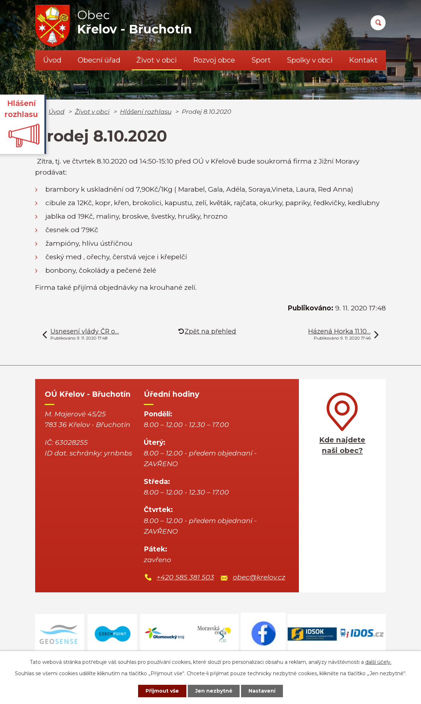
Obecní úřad (99, 60)
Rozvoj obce (214, 60)
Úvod (52, 60)
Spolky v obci (310, 60)
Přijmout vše (162, 691)
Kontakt (363, 60)
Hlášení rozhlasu (145, 111)
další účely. (378, 662)
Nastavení (262, 691)
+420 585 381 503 (185, 577)
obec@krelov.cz (259, 577)
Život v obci (156, 60)
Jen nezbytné (214, 691)
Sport (261, 60)
